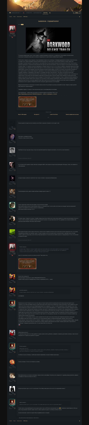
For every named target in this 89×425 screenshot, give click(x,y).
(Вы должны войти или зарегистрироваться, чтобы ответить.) (29, 417)
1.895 (14, 309)
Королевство (37, 12)
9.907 (14, 282)
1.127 (14, 197)
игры (22, 24)
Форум (45, 12)
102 (14, 338)
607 (14, 142)
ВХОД (77, 12)
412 (14, 211)
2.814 (14, 224)
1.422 (14, 394)
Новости (29, 12)
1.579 (14, 170)
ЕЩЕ (48, 117)
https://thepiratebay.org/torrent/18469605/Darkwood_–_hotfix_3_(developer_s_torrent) (37, 94)
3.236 (14, 129)
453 (14, 381)
